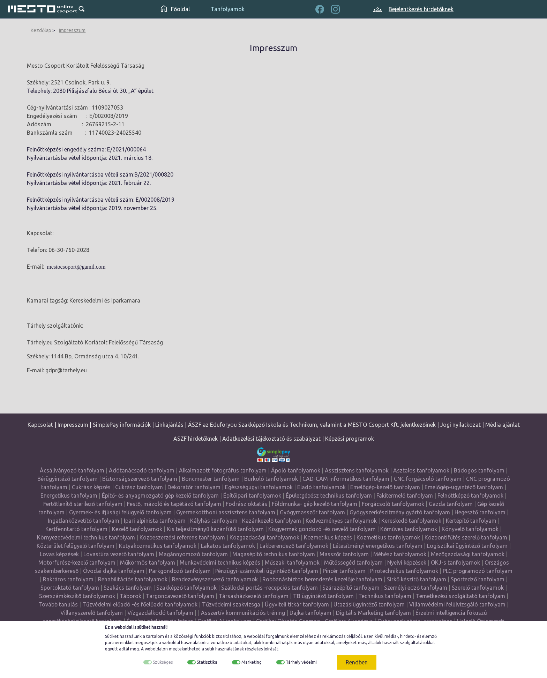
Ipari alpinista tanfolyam (155, 520)
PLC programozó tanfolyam (477, 571)
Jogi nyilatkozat (460, 425)
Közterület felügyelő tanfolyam (75, 546)
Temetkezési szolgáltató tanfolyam (460, 596)
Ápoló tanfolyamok (295, 470)
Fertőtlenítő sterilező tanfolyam (82, 504)
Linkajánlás (169, 425)
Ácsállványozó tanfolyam (72, 470)
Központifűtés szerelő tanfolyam (466, 537)
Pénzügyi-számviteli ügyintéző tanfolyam (266, 571)
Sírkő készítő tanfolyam (416, 579)
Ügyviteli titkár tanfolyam (297, 604)
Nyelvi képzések (406, 562)
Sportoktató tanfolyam (69, 587)
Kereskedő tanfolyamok (411, 520)
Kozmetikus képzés (328, 537)
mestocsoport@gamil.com (76, 267)
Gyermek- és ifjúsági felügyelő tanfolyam (120, 512)
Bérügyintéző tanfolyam (67, 479)
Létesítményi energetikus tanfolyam (377, 546)
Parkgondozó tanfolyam (180, 571)
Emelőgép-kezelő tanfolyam (385, 487)
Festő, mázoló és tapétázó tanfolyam (174, 504)
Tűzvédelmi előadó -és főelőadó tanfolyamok (139, 604)
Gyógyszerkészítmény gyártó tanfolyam (400, 512)
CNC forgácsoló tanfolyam (428, 479)
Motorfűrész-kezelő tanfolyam (76, 562)
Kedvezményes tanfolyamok (341, 520)
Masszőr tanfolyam (344, 554)
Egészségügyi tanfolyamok (259, 487)
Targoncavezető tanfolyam (180, 596)
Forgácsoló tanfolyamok (393, 504)
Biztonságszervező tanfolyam (139, 479)
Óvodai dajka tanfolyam (113, 571)
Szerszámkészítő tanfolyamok (77, 596)
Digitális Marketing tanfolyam (373, 613)
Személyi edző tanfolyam (415, 587)
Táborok (130, 596)
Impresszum (72, 30)
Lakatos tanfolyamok (228, 546)
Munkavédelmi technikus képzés (220, 562)
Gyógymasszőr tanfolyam (312, 512)
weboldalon (156, 649)
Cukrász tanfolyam (139, 487)
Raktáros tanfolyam (68, 579)
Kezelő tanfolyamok (137, 529)
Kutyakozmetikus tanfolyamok (157, 546)
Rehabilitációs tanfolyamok (132, 579)
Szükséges (163, 662)
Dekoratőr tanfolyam (193, 487)
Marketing (251, 662)
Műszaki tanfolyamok (292, 562)
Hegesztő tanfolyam (480, 512)
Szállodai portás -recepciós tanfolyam (270, 587)
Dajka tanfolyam (310, 613)
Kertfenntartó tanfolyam (76, 529)
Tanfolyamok (228, 9)
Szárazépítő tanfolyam (351, 587)
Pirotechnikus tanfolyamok (404, 571)
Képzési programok (349, 438)
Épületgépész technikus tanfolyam (329, 495)
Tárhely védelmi (301, 662)
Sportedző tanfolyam (477, 579)
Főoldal (175, 9)
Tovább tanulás (58, 604)
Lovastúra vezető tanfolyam (118, 554)
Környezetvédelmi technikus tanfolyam (86, 537)
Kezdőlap (41, 30)
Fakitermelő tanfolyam (404, 495)
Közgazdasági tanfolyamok (264, 537)
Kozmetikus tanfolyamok (388, 537)
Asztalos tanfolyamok (421, 470)
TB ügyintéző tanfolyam (323, 596)
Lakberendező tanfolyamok (294, 546)
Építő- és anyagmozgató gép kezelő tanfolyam (160, 495)
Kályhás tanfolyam (214, 520)
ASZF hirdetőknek (195, 438)
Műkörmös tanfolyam (147, 562)
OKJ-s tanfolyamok (455, 562)
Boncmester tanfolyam (211, 479)
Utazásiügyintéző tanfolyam (369, 604)
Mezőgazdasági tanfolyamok (467, 554)
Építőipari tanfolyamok (252, 495)
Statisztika (207, 662)
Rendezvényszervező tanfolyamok (215, 579)
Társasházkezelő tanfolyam (254, 596)
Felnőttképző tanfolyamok (470, 495)
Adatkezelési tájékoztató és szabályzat (271, 438)
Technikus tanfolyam (384, 596)
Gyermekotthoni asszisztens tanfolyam (225, 512)
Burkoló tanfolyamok (271, 479)
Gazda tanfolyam (451, 504)
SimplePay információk (122, 425)
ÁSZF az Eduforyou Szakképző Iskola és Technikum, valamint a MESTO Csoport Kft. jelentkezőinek (312, 425)
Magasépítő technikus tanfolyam (274, 554)
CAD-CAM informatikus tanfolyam (346, 479)
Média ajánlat (502, 425)
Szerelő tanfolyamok (478, 587)
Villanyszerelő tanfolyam (91, 613)
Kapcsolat (40, 425)
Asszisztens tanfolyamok (357, 470)
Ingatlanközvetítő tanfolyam (83, 520)
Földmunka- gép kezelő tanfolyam (314, 504)
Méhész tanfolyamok (399, 554)
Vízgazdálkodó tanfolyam (160, 613)
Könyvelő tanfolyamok (470, 529)
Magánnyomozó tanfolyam (193, 554)
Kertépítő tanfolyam (471, 520)
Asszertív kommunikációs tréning (243, 613)
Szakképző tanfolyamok (186, 587)
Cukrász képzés (91, 487)
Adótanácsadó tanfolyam (141, 470)
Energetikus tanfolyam (68, 495)
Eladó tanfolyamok (321, 487)
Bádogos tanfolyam (479, 470)
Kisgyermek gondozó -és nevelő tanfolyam (322, 529)
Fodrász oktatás (246, 504)
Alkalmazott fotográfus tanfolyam (223, 470)
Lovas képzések (59, 554)
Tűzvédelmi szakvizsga (231, 604)
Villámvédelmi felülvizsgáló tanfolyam (457, 604)
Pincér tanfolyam (344, 571)
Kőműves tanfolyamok (408, 529)
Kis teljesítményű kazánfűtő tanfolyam (215, 529)
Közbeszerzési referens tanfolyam (182, 537)
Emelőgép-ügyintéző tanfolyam (464, 487)
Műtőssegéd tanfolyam (353, 562)
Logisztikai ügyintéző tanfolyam (467, 546)
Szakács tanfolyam (128, 587)
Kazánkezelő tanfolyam (271, 520)
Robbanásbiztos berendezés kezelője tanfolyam (322, 579)
